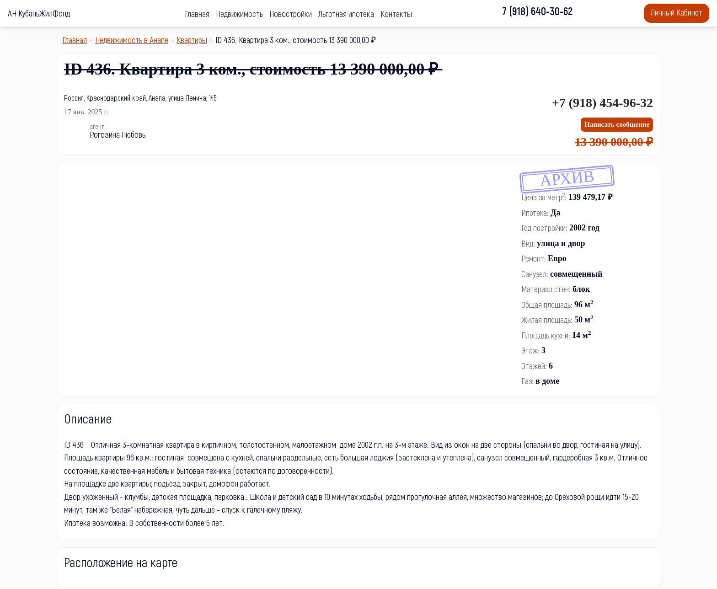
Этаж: (530, 350)
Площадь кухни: (545, 335)
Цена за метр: (544, 196)
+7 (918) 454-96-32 (602, 103)
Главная (74, 39)
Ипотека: (535, 213)
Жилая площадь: (547, 320)
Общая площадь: (547, 305)
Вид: (528, 243)
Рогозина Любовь (117, 134)
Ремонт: (533, 258)
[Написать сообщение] (617, 125)
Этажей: (534, 366)
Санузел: (534, 274)
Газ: (527, 381)
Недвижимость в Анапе (131, 39)
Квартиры (192, 39)
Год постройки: (544, 228)
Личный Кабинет (676, 12)
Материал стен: (546, 289)
